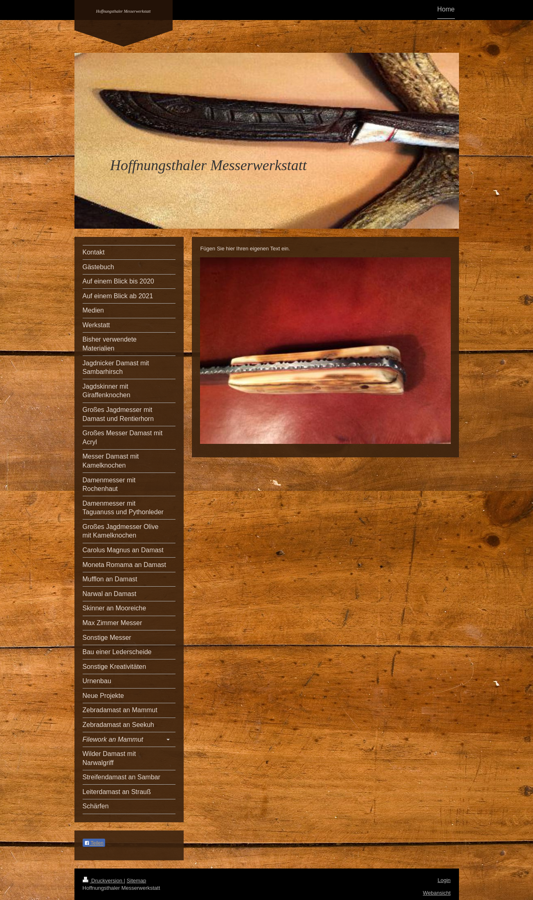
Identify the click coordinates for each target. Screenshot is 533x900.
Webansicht (437, 893)
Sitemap (136, 881)
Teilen (93, 843)
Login (444, 880)
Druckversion (103, 881)
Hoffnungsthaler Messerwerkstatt (123, 11)
